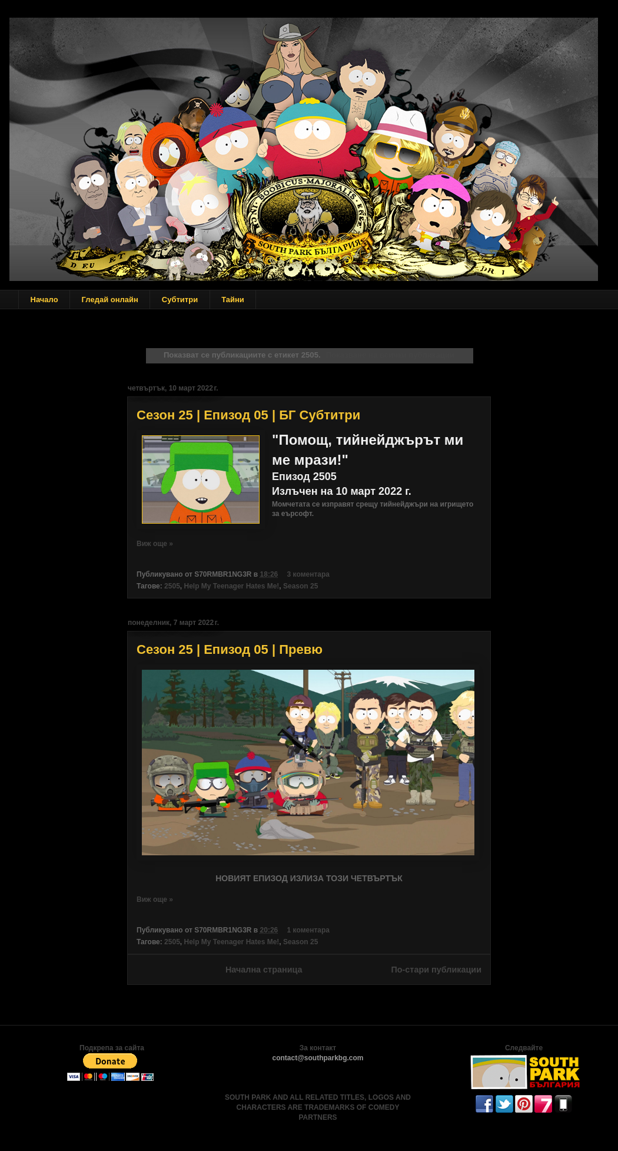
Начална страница (264, 969)
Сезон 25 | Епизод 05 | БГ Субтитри (248, 415)
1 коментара (308, 930)
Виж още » (155, 544)
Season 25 (300, 586)
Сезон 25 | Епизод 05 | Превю (230, 649)
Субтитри (180, 299)
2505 (172, 586)
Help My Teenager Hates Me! (231, 586)
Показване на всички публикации (390, 354)
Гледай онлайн (110, 299)
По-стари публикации (436, 969)
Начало (44, 299)
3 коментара (308, 574)
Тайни (232, 299)
